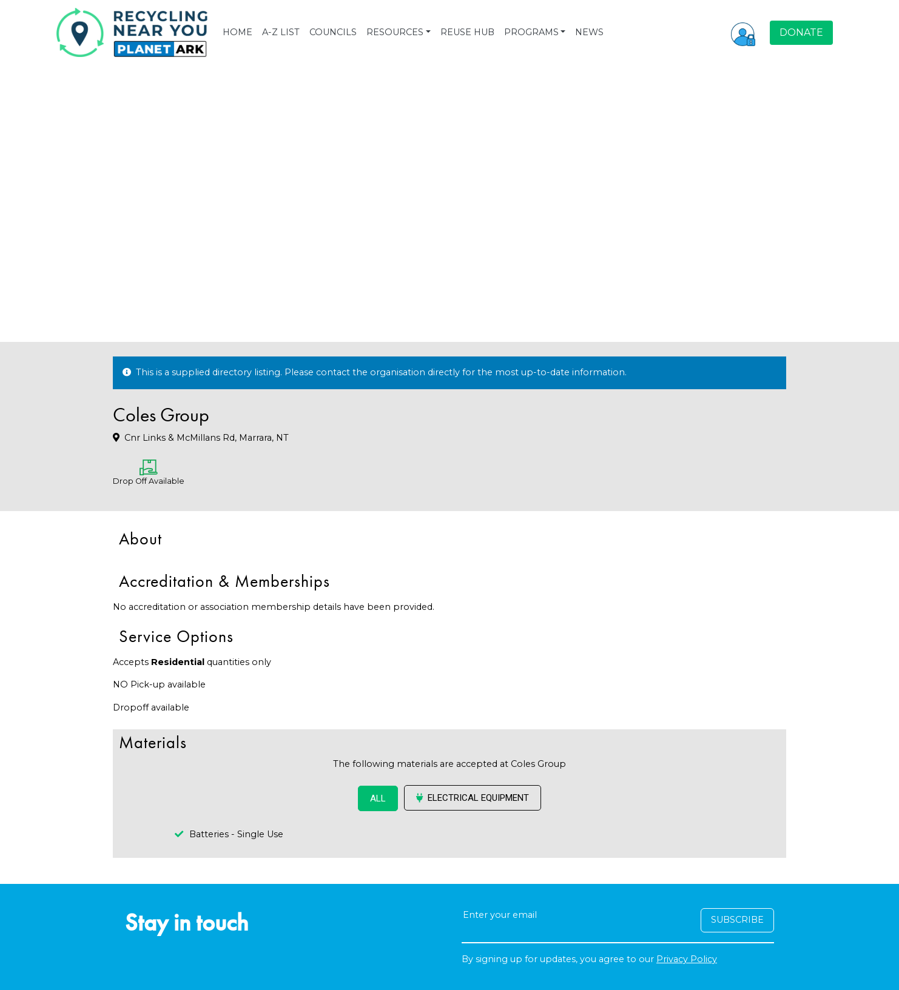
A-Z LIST (281, 32)
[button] (743, 33)
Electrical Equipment (472, 797)
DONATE (801, 32)
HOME (237, 32)
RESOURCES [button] (394, 32)
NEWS (589, 32)
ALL (378, 798)
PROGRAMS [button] (531, 32)
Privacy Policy (686, 959)
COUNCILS (333, 32)
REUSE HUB (467, 32)
